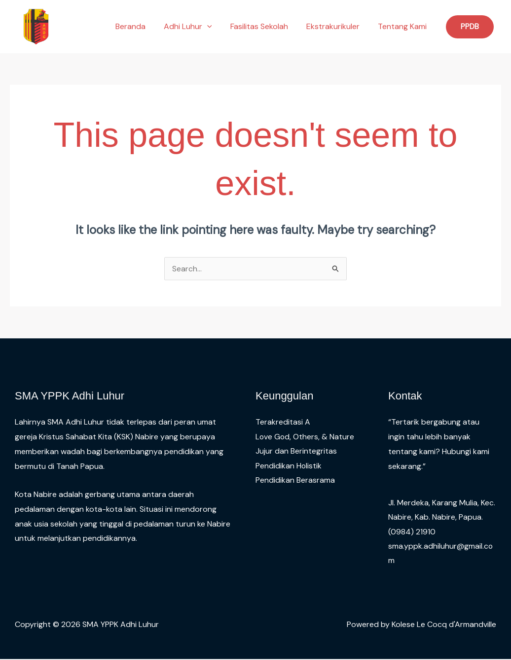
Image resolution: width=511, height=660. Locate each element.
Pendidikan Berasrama (295, 480)
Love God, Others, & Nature (305, 436)
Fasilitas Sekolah (265, 26)
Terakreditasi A (283, 422)
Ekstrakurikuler (337, 26)
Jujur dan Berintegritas (296, 451)
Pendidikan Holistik (289, 466)
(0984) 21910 (412, 532)
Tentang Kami (403, 26)
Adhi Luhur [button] (197, 26)
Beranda (142, 26)
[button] (216, 26)
